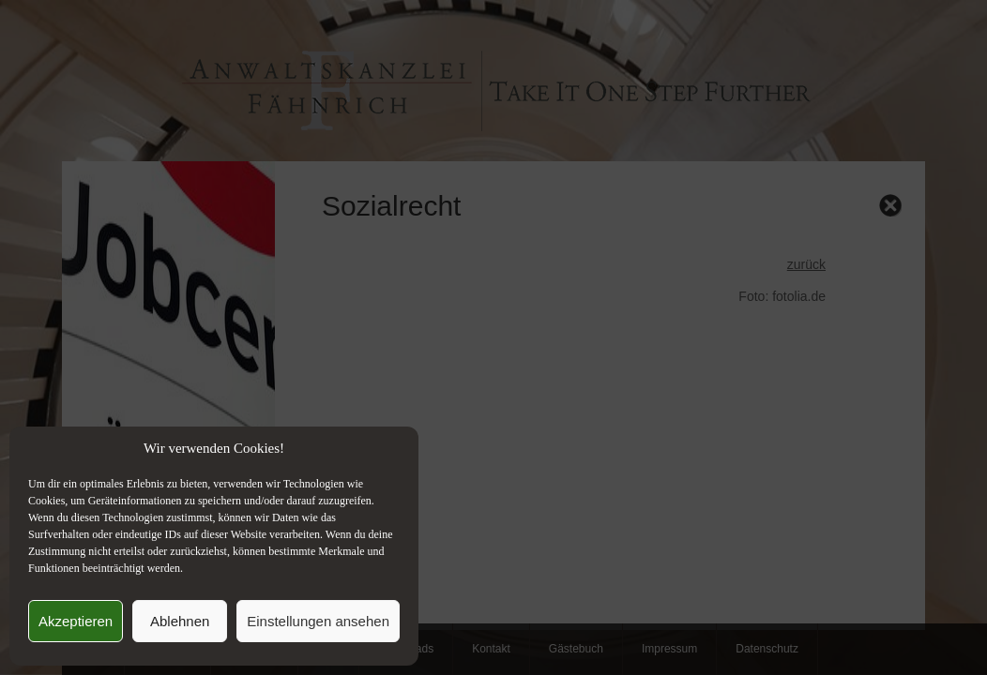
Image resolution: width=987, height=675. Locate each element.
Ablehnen (179, 621)
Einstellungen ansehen (318, 621)
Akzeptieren (75, 621)
